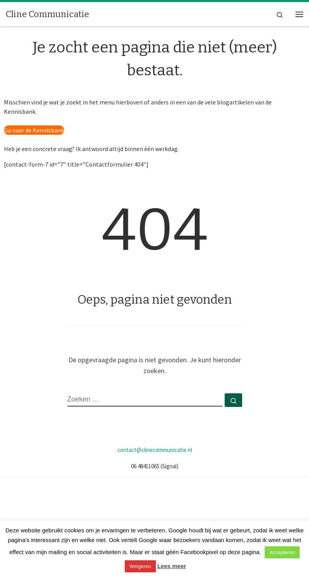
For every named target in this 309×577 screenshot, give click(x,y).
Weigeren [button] (140, 566)
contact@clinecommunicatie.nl (154, 450)
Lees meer (171, 566)
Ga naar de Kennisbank (34, 130)
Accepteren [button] (282, 552)
